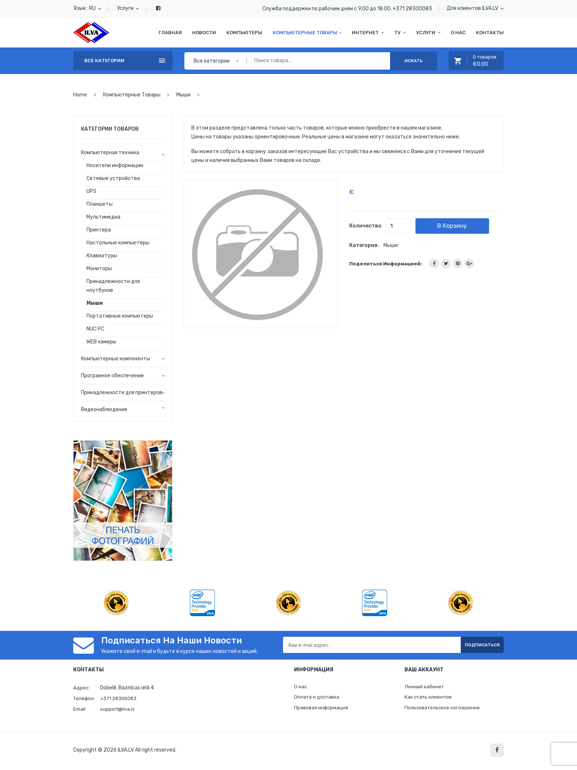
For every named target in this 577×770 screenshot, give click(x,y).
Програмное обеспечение (112, 375)
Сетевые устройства (113, 178)
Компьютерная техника (110, 152)
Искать (413, 60)
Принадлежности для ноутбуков (113, 285)
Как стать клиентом (429, 699)
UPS (91, 191)
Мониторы (99, 268)
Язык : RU (87, 8)
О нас (458, 32)
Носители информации (114, 165)
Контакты (490, 32)
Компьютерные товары (307, 32)
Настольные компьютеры (117, 243)
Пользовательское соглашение (443, 710)
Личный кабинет (424, 687)
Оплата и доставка (317, 699)
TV (400, 32)
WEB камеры (101, 342)
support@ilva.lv (118, 709)
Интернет (368, 32)
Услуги (128, 8)
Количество (365, 226)
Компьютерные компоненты (115, 359)
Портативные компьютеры (119, 316)
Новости (204, 32)
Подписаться (476, 644)
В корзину (464, 225)
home (80, 95)
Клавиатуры (101, 255)
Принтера (98, 230)
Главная (170, 32)
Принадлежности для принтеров (121, 392)
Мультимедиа (103, 217)
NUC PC (95, 329)
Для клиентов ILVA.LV (475, 8)
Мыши (183, 95)
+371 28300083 (412, 9)
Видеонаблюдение (104, 409)
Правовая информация (322, 710)
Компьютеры (244, 32)
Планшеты (99, 204)
